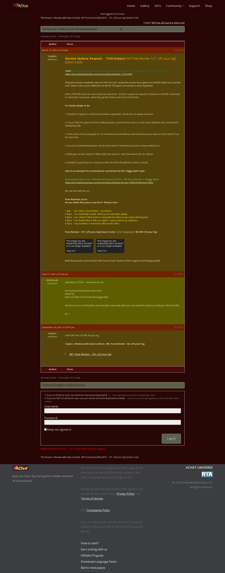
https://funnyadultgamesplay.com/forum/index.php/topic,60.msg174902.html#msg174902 (109, 182)
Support (194, 6)
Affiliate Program (92, 555)
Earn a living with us (94, 549)
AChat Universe (199, 467)
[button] (183, 5)
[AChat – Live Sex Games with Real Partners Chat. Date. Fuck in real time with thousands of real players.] (21, 5)
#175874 (178, 327)
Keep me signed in (59, 429)
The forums (46, 17)
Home (131, 6)
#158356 (178, 50)
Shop (208, 6)
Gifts (157, 6)
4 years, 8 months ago (108, 29)
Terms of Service (92, 498)
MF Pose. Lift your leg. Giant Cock (168, 22)
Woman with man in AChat (67, 17)
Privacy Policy (125, 494)
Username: (51, 406)
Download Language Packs (99, 562)
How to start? (90, 543)
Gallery (144, 6)
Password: (51, 418)
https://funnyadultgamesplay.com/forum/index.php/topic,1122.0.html (98, 74)
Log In (171, 439)
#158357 (178, 274)
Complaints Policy (98, 510)
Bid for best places (93, 568)
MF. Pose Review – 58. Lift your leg (90, 354)
